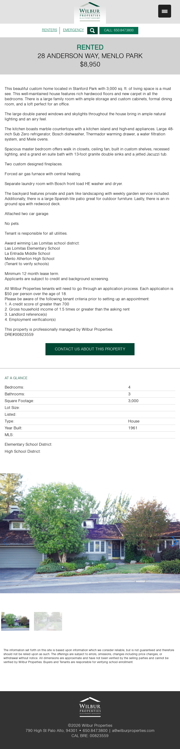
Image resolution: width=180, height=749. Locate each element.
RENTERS (49, 30)
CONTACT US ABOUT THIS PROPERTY (90, 349)
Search (92, 30)
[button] (174, 541)
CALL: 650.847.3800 (119, 30)
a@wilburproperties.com (133, 731)
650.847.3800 (95, 731)
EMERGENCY (73, 30)
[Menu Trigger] (164, 11)
